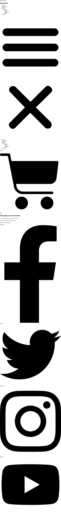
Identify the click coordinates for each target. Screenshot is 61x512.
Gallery (3, 8)
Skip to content (3, 0)
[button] (30, 77)
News (6, 10)
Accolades (7, 12)
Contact (3, 14)
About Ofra (4, 6)
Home (3, 5)
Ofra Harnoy (4, 3)
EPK (6, 13)
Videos (6, 9)
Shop (3, 7)
